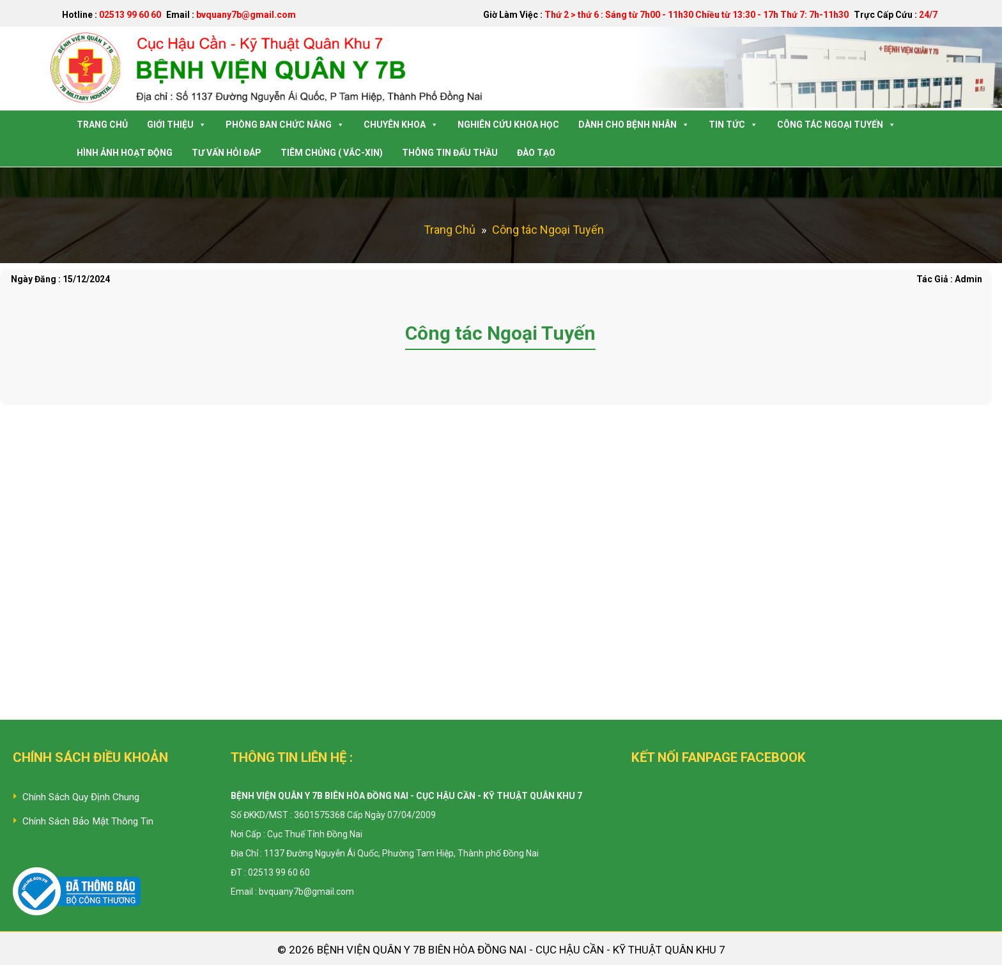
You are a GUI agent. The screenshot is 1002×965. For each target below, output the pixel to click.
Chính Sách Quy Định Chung (80, 797)
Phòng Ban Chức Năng (285, 124)
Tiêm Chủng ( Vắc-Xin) (332, 153)
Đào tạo (536, 153)
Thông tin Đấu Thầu (450, 153)
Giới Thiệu (176, 124)
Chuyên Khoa (401, 124)
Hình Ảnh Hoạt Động (125, 153)
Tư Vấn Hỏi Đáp (226, 153)
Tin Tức (733, 124)
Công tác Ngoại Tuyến (836, 124)
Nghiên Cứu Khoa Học (508, 124)
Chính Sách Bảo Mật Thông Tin (87, 821)
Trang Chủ (102, 124)
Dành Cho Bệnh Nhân (634, 124)
